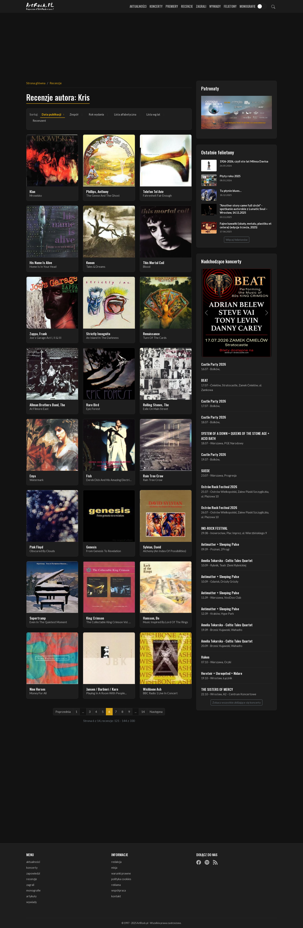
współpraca (118, 890)
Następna (156, 711)
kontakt (116, 896)
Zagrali (201, 6)
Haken (205, 656)
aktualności (33, 861)
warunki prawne (121, 873)
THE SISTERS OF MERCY (217, 689)
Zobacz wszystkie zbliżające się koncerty (236, 702)
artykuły (31, 896)
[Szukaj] (273, 6)
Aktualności (138, 6)
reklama (116, 884)
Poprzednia (63, 711)
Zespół (74, 114)
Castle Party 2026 (213, 364)
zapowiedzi (33, 873)
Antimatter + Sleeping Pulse (220, 544)
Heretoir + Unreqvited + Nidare (221, 673)
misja (114, 867)
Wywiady (215, 6)
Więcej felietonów (237, 239)
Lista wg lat (153, 114)
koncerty (31, 867)
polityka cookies (121, 879)
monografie (33, 890)
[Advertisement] (151, 44)
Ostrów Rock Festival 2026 (219, 486)
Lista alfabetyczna (125, 114)
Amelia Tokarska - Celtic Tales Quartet (227, 560)
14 (143, 711)
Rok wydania (96, 114)
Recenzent (39, 120)
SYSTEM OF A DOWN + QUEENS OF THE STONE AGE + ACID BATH (235, 436)
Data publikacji (51, 114)
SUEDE (205, 470)
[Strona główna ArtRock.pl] (40, 6)
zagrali (30, 884)
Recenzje (187, 6)
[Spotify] (207, 862)
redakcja (116, 861)
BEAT (204, 380)
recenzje (31, 879)
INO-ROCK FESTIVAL (214, 528)
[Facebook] (198, 862)
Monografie (247, 6)
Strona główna (35, 83)
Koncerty (156, 6)
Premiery (172, 6)
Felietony (230, 6)
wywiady (31, 902)
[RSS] (215, 862)
